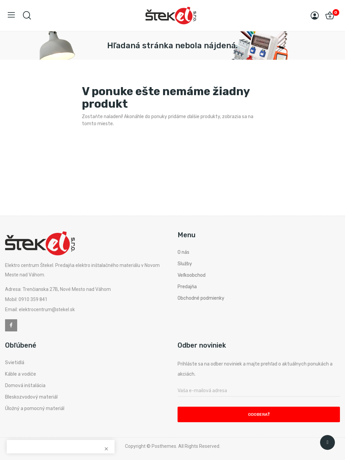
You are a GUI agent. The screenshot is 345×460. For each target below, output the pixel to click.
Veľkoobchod (192, 275)
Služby (185, 264)
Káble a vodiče (20, 374)
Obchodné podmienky (201, 298)
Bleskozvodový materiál (31, 397)
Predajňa (187, 287)
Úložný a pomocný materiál (34, 408)
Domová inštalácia (25, 385)
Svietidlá (14, 363)
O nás (183, 252)
